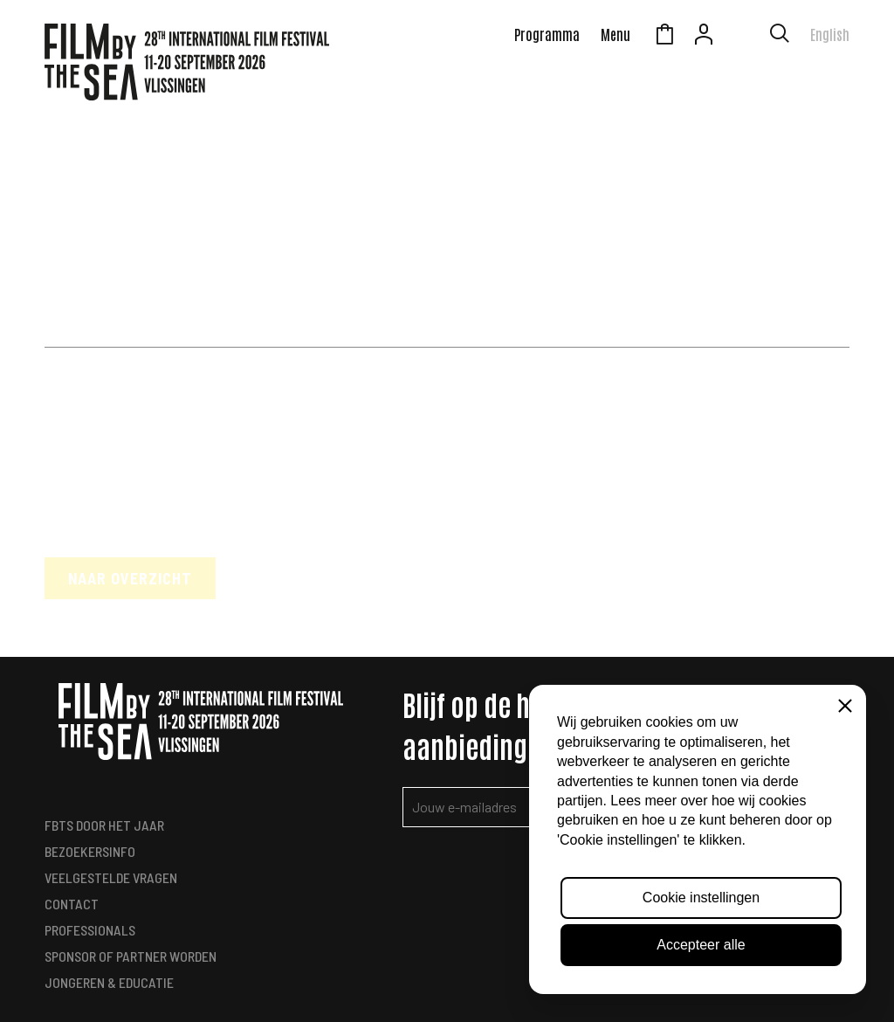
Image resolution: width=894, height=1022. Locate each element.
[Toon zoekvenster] (779, 37)
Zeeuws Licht (743, 37)
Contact (72, 903)
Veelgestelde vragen (111, 877)
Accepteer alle (701, 944)
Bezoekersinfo (90, 851)
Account (704, 37)
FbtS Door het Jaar (104, 825)
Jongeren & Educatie (109, 982)
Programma (547, 34)
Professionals (90, 930)
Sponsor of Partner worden (131, 956)
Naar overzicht (130, 578)
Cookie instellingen (701, 897)
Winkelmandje (664, 37)
